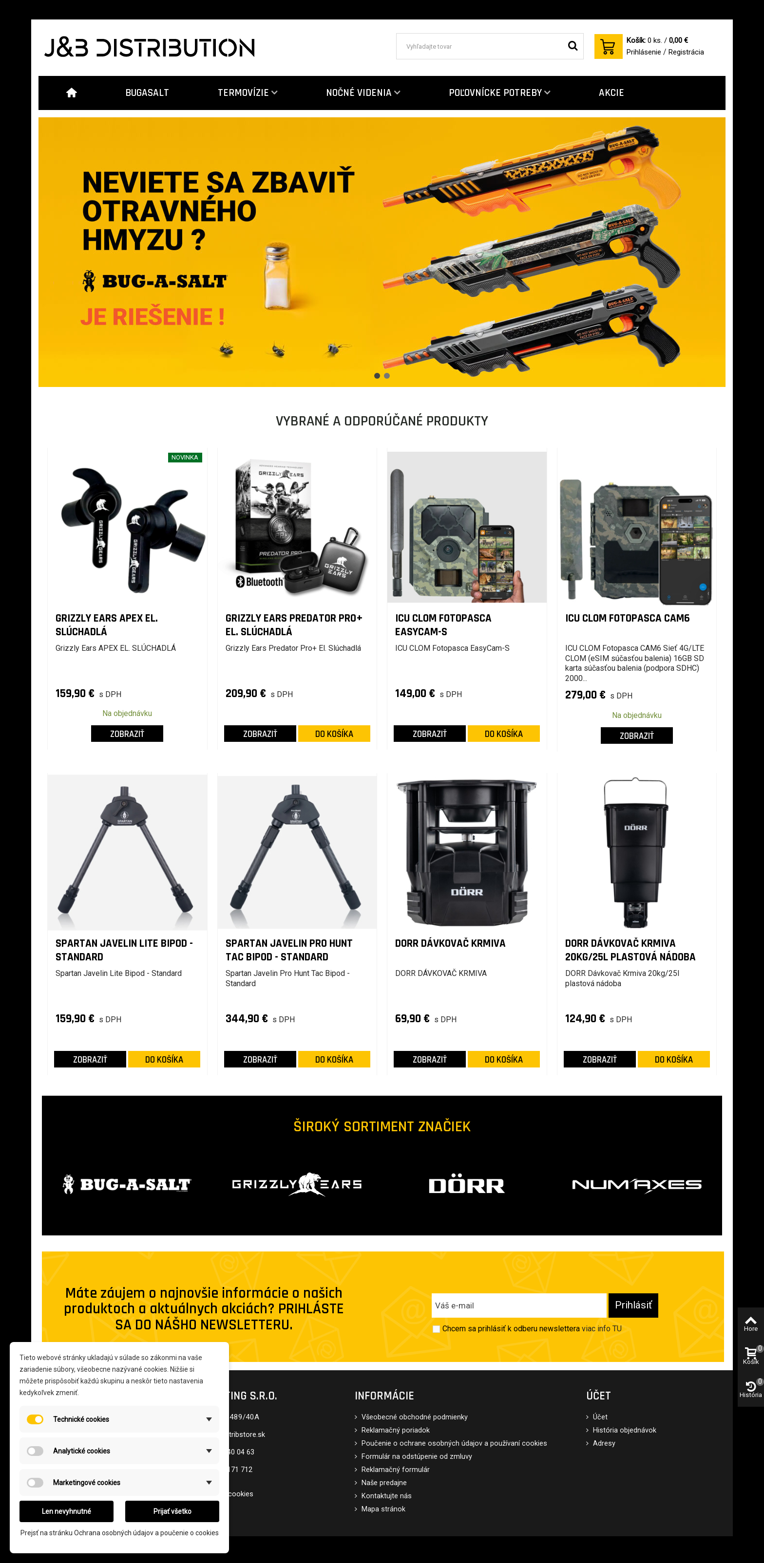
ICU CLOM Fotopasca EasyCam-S (443, 625)
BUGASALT (147, 92)
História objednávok (623, 1430)
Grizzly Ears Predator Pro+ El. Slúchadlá (294, 625)
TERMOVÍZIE (243, 92)
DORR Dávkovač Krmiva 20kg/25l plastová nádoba (630, 950)
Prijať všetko (172, 1511)
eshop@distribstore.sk (229, 1435)
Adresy (603, 1443)
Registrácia (686, 52)
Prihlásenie (644, 52)
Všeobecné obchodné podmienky (414, 1417)
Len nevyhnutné (66, 1511)
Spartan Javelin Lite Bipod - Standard (124, 950)
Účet (599, 1417)
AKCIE (611, 92)
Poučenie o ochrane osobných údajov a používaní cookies (453, 1443)
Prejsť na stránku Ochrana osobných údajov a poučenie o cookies (119, 1533)
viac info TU (602, 1328)
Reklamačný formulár (395, 1470)
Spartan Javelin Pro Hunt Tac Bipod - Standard (289, 950)
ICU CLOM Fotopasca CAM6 (627, 618)
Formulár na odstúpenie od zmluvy (416, 1457)
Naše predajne (383, 1483)
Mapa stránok (382, 1509)
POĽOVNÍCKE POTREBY (495, 92)
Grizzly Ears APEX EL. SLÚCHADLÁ (107, 625)
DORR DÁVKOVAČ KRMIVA (450, 944)
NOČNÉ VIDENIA (359, 92)
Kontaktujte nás (386, 1496)
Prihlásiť (633, 1305)
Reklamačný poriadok (395, 1430)
